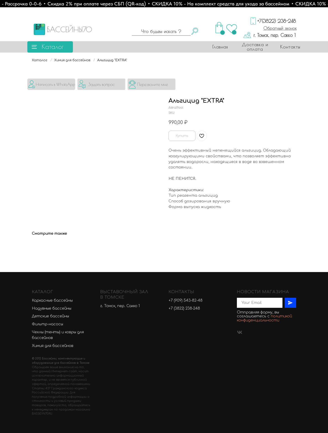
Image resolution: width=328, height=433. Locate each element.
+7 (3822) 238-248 (184, 308)
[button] (280, 28)
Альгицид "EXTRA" (112, 60)
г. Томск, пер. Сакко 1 (274, 35)
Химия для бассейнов (72, 60)
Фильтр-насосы (47, 324)
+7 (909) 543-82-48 (185, 300)
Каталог (53, 46)
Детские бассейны (50, 316)
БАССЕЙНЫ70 (69, 29)
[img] (51, 84)
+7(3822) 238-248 (276, 21)
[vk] (240, 332)
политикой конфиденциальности (264, 318)
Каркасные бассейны (52, 300)
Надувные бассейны (51, 308)
